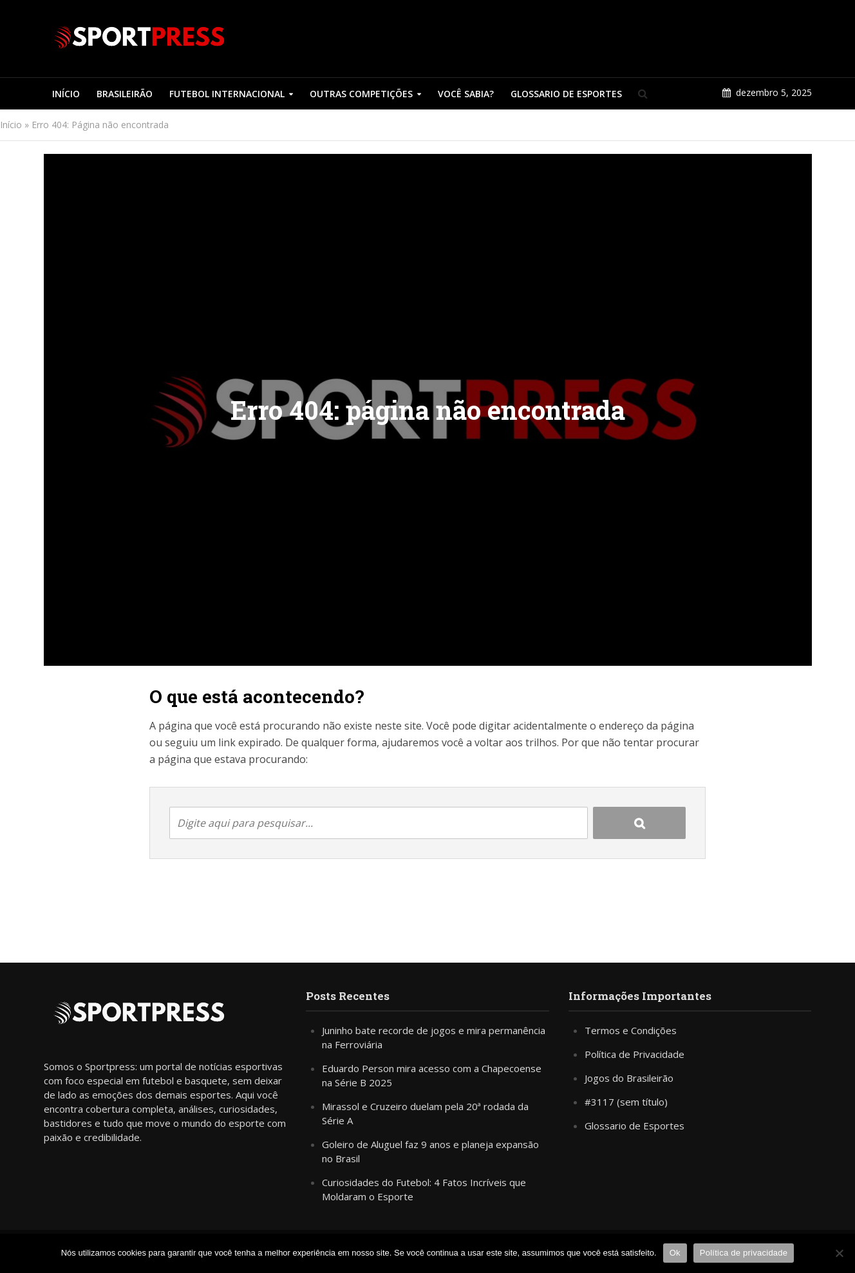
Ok (675, 1253)
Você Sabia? (466, 94)
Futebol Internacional (227, 94)
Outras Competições (361, 94)
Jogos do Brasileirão (629, 1077)
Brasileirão (125, 94)
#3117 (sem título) (626, 1101)
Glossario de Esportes (566, 94)
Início (66, 94)
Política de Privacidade (634, 1054)
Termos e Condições (631, 1030)
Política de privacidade (744, 1253)
